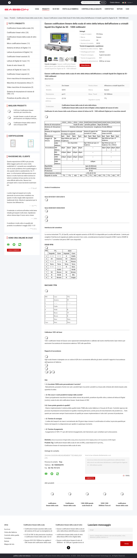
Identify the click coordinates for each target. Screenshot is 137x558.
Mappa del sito (9, 544)
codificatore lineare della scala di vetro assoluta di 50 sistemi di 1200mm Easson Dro (122, 504)
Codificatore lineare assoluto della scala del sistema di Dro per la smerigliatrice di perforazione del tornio (38, 530)
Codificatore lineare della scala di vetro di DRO (69, 443)
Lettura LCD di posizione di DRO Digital (104, 440)
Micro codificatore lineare (16, 43)
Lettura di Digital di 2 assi (16, 70)
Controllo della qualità (92, 9)
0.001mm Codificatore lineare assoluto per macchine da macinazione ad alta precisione (24, 112)
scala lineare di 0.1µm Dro (94, 443)
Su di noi (56, 9)
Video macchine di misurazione (19, 87)
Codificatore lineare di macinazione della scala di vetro (63, 445)
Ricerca (103, 2)
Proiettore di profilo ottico (16, 98)
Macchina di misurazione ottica (19, 83)
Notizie (120, 9)
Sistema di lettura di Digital (17, 48)
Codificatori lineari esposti (17, 74)
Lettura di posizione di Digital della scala (62, 440)
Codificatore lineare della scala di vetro (29, 18)
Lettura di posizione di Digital (18, 52)
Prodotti (45, 9)
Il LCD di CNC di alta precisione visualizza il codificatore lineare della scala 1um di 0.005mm (39, 536)
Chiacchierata (85, 65)
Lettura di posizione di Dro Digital (83, 440)
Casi (127, 9)
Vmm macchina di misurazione (19, 78)
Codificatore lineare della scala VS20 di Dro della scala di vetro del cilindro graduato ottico (70, 504)
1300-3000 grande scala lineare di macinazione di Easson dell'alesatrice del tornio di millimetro (87, 504)
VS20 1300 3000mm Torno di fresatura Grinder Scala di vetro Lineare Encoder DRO (104, 504)
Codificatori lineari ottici (16, 33)
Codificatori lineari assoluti (17, 57)
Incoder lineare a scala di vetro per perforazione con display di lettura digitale (25, 118)
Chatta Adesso (115, 2)
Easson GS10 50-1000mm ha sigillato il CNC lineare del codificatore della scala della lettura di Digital (38, 542)
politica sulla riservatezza (21, 556)
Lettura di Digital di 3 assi (16, 61)
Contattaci (109, 9)
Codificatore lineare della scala (18, 28)
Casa (37, 9)
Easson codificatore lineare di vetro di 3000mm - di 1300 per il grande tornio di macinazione (70, 542)
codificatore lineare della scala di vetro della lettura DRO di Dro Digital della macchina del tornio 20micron (52, 504)
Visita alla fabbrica (70, 9)
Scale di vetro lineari (14, 65)
